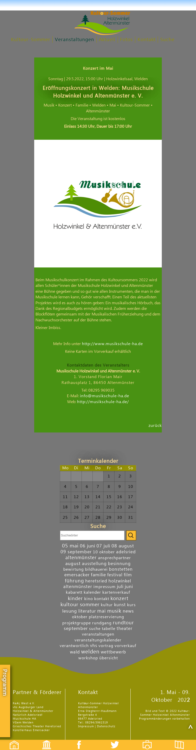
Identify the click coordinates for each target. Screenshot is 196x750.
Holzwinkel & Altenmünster (33, 711)
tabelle (108, 628)
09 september (76, 552)
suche (95, 628)
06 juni (87, 546)
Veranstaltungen (74, 39)
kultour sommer (80, 605)
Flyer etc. (182, 740)
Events (43, 740)
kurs (131, 605)
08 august (123, 546)
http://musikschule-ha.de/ (103, 402)
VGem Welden (23, 722)
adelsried (126, 551)
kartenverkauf (116, 592)
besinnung (119, 563)
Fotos (126, 39)
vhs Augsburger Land (28, 707)
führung (74, 581)
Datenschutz (106, 726)
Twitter (118, 740)
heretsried (96, 581)
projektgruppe (76, 623)
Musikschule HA (24, 719)
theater (124, 628)
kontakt (101, 598)
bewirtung (73, 569)
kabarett (74, 592)
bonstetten (121, 569)
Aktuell (107, 39)
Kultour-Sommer (30, 39)
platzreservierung (106, 617)
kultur (107, 605)
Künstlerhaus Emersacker (31, 730)
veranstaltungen (98, 634)
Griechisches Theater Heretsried (37, 726)
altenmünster (81, 557)
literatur (87, 611)
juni (129, 586)
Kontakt (147, 39)
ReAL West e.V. (24, 703)
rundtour (123, 623)
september (76, 628)
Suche (167, 39)
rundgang (102, 623)
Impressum (86, 726)
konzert (119, 598)
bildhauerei (96, 569)
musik (114, 611)
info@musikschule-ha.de (104, 396)
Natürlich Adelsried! (28, 715)
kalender (92, 592)
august (73, 563)
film (128, 574)
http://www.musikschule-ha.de (112, 344)
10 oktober (104, 552)
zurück (155, 425)
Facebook (76, 740)
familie (98, 575)
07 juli (103, 546)
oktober (80, 617)
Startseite (11, 740)
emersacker (77, 575)
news (128, 611)
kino (88, 598)
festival (114, 574)
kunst (120, 604)
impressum (104, 586)
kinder (75, 598)
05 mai (70, 546)
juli (120, 586)
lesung (69, 611)
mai (101, 611)
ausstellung (94, 563)
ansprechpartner (114, 558)
